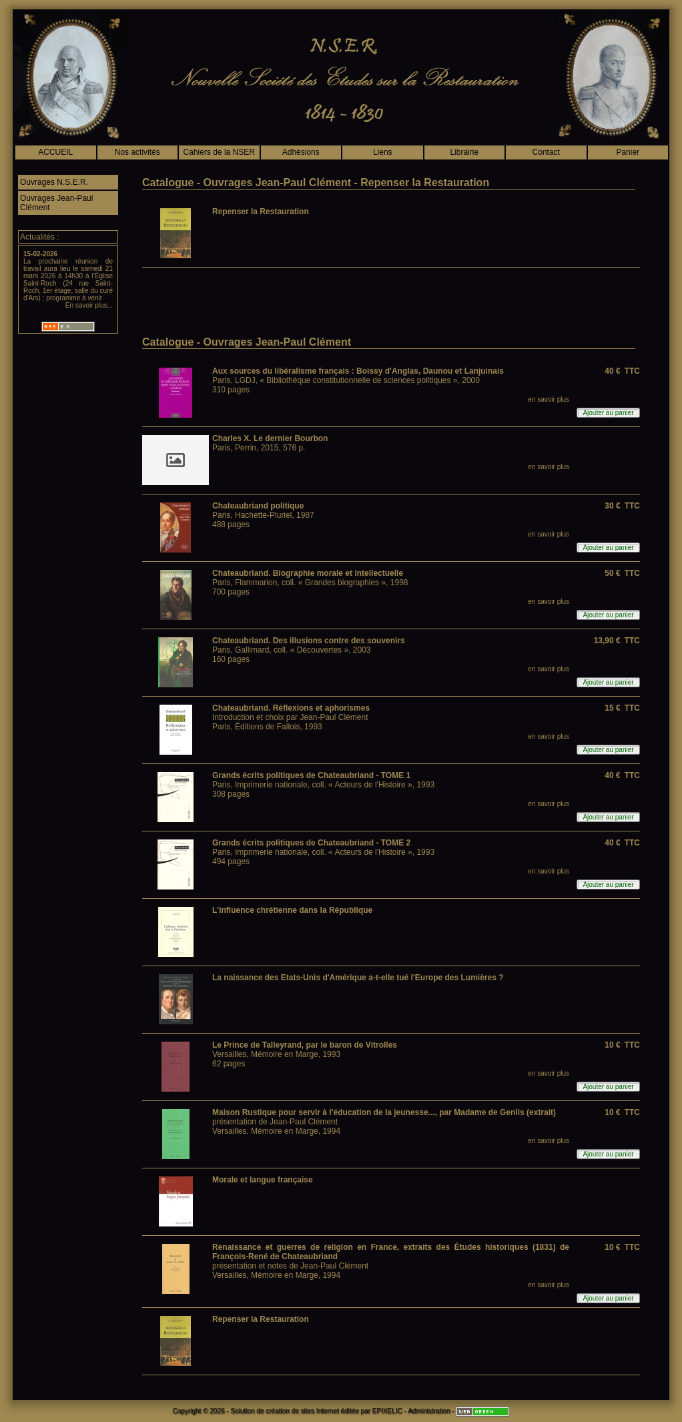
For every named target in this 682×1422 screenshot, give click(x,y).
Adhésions (301, 152)
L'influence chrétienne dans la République (292, 910)
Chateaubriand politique (258, 505)
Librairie (464, 152)
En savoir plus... (89, 305)
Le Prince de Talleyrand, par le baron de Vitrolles (304, 1045)
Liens (382, 152)
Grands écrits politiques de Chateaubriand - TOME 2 (311, 842)
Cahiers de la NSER (219, 152)
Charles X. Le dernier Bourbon (270, 438)
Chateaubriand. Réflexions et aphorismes (291, 708)
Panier (627, 152)
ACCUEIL (55, 152)
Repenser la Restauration (260, 211)
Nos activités (137, 152)
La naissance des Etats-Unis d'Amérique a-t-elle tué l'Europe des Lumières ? (358, 977)
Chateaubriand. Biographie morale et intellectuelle (307, 573)
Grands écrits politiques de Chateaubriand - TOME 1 (311, 775)
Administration (429, 1411)
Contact (546, 152)
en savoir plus (548, 399)
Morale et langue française (262, 1179)
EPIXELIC (387, 1411)
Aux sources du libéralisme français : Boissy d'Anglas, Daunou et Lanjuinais (358, 371)
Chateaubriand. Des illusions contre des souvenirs (308, 640)
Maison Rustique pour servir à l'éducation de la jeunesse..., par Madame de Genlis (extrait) (384, 1112)
